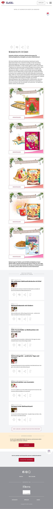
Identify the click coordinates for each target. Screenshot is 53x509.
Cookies (38, 500)
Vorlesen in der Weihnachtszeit (22, 406)
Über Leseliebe (32, 476)
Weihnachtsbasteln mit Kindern (22, 305)
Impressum (26, 500)
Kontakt (21, 476)
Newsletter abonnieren (26, 460)
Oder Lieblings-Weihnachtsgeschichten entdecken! (26, 429)
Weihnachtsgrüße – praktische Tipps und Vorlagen (25, 357)
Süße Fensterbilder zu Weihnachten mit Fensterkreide (25, 331)
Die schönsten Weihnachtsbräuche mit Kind (26, 281)
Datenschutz (15, 500)
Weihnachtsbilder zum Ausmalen (22, 382)
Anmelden (26, 445)
